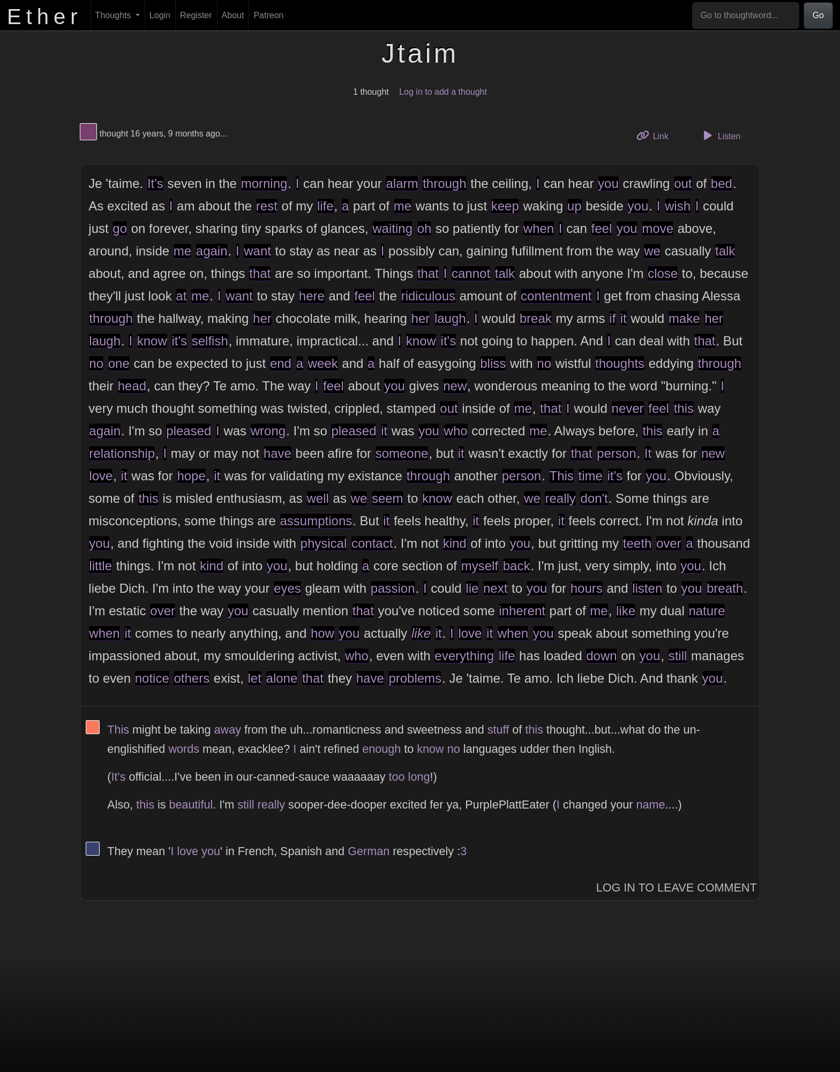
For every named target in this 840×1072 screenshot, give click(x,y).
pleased (188, 431)
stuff (498, 729)
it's (179, 341)
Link (656, 135)
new (455, 386)
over (668, 543)
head (132, 386)
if (612, 318)
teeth (637, 543)
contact (372, 543)
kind (455, 543)
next (495, 588)
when (538, 228)
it (623, 318)
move (657, 228)
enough (381, 749)
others (191, 678)
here (312, 296)
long (419, 776)
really (560, 498)
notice (152, 678)
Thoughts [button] (114, 15)
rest (267, 206)
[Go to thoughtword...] (745, 15)
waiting (392, 228)
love (100, 476)
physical (324, 543)
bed (721, 183)
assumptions (316, 521)
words (183, 749)
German (368, 851)
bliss (493, 363)
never (628, 408)
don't (594, 498)
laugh (450, 318)
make (684, 318)
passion (393, 588)
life (325, 206)
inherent (522, 610)
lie (472, 588)
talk (725, 251)
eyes (287, 588)
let (254, 678)
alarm (402, 183)
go (119, 228)
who (456, 431)
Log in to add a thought (443, 91)
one (119, 363)
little (100, 565)
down (601, 655)
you (608, 183)
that (260, 273)
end (280, 363)
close (663, 273)
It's (155, 183)
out (683, 183)
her (262, 318)
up (574, 206)
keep (505, 206)
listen (647, 588)
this (684, 408)
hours (587, 588)
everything (464, 655)
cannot (471, 273)
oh (424, 228)
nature (706, 610)
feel (601, 228)
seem (387, 498)
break (536, 318)
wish (678, 206)
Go (818, 15)
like (625, 610)
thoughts (619, 363)
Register (196, 15)
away (227, 729)
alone (282, 678)
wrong (268, 431)
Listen (720, 135)
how (322, 633)
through (444, 183)
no (96, 363)
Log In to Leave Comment (676, 887)
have (277, 453)
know (152, 341)
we (652, 251)
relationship (122, 453)
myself (479, 565)
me (402, 206)
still (678, 655)
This (562, 476)
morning (264, 183)
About (233, 15)
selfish (210, 341)
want (257, 251)
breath (725, 588)
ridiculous (428, 296)
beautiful (191, 804)
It (647, 453)
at (181, 296)
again (212, 251)
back (516, 565)
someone (402, 453)
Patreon (268, 15)
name (650, 804)
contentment (556, 296)
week (323, 363)
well (318, 498)
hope (191, 476)
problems (414, 678)
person (616, 453)
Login (159, 15)
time (591, 476)
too (397, 776)
